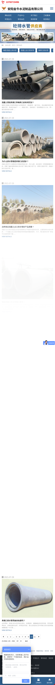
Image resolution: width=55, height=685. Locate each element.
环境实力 (8, 19)
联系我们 (46, 19)
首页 (13, 45)
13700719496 (12, 2)
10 (31, 637)
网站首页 (8, 15)
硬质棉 (47, 651)
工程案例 (46, 15)
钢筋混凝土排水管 (10, 50)
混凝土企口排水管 (27, 50)
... (13, 637)
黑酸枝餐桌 (39, 651)
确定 (26, 641)
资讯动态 (21, 19)
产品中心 (21, 15)
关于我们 (34, 15)
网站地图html (34, 668)
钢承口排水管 (43, 50)
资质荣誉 (34, 19)
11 (35, 637)
